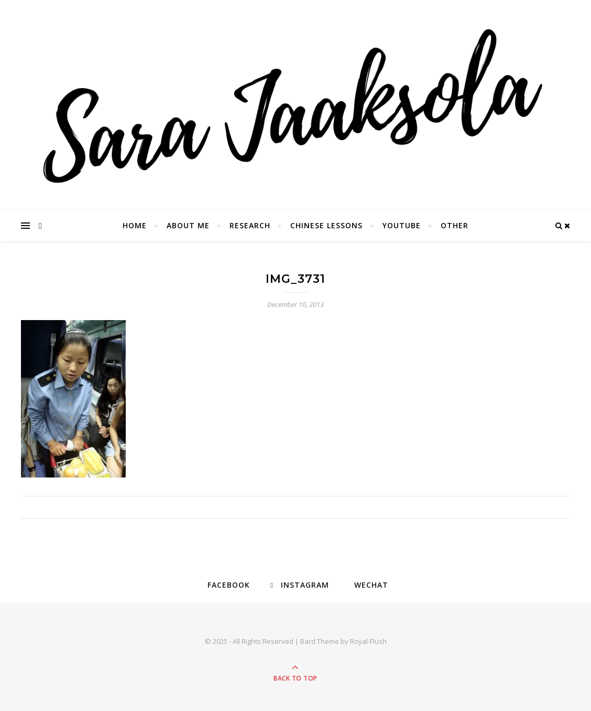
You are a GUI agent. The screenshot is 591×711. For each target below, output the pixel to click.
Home (135, 225)
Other (454, 225)
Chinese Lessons (326, 225)
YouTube (401, 225)
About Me (188, 225)
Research (249, 225)
